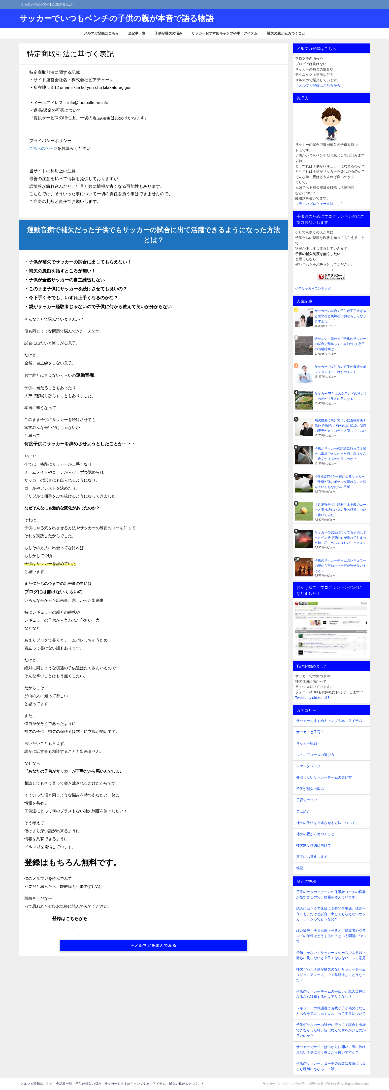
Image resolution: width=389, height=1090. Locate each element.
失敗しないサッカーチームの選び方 (324, 777)
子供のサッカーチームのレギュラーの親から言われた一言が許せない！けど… (340, 565)
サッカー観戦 (306, 743)
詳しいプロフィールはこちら (321, 203)
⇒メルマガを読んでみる (153, 945)
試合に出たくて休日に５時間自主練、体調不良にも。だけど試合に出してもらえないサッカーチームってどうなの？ (331, 914)
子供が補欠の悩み (168, 33)
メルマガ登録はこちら (101, 33)
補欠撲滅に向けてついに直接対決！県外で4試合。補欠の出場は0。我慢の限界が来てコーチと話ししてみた (340, 425)
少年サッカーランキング (313, 288)
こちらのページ (44, 148)
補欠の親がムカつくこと (286, 33)
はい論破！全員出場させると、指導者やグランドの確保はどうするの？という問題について (331, 936)
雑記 (299, 868)
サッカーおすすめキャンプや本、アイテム (225, 33)
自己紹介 (303, 811)
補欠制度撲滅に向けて (313, 845)
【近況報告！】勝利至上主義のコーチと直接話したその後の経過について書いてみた (340, 510)
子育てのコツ (306, 800)
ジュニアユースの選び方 (315, 754)
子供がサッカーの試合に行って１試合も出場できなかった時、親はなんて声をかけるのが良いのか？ (340, 453)
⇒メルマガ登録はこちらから (317, 85)
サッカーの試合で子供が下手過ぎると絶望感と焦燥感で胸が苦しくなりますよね (340, 316)
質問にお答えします (311, 856)
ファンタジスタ (308, 766)
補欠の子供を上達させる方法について (325, 823)
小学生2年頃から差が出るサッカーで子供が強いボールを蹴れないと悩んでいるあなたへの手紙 (340, 482)
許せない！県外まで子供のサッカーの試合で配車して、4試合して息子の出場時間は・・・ (340, 344)
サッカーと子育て (310, 732)
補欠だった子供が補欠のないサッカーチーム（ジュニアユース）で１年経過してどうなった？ (331, 975)
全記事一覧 (136, 33)
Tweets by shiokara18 (312, 697)
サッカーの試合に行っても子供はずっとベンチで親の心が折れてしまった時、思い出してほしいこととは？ (340, 537)
